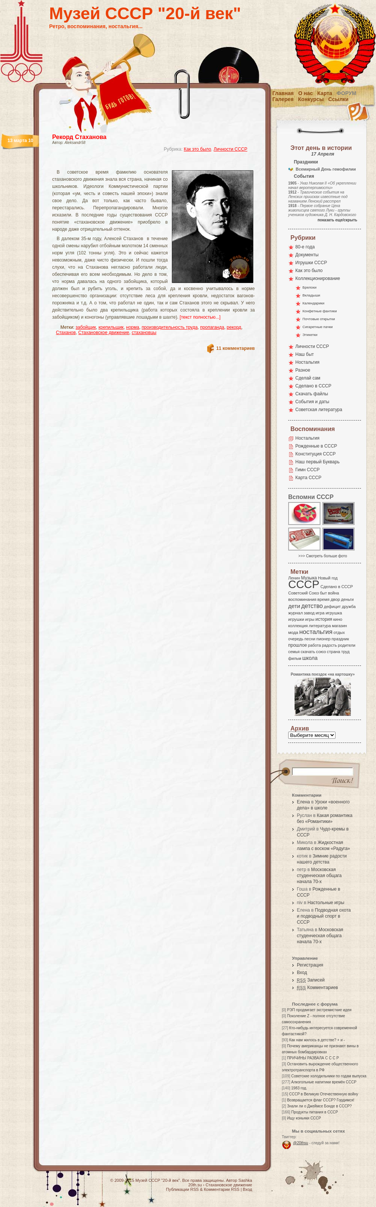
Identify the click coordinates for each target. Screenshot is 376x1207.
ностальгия (315, 631)
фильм (294, 658)
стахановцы (144, 332)
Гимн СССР (307, 469)
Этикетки (309, 335)
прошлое (297, 645)
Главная (283, 93)
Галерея (283, 99)
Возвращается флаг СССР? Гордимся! (320, 1100)
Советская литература (318, 409)
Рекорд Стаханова (79, 137)
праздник (340, 639)
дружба (349, 606)
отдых (339, 632)
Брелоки (309, 287)
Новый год (327, 578)
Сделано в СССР (313, 386)
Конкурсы (310, 99)
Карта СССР (308, 477)
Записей (311, 980)
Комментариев (317, 987)
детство (312, 605)
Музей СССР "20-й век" (145, 13)
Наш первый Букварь (317, 461)
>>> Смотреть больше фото (322, 556)
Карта (324, 93)
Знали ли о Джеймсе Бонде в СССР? (319, 1106)
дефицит (332, 606)
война (333, 593)
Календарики (313, 303)
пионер (323, 639)
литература (320, 625)
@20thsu (300, 1143)
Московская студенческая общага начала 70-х (319, 875)
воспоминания (302, 599)
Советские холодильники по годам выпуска (328, 1076)
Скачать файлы (311, 393)
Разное (302, 370)
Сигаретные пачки (317, 327)
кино (337, 619)
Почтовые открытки (318, 319)
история (324, 619)
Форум (346, 93)
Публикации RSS (182, 1189)
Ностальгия (307, 362)
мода (293, 632)
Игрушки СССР (311, 262)
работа (314, 645)
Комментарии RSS (221, 1189)
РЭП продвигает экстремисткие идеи (319, 1010)
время (323, 599)
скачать (308, 651)
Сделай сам (307, 378)
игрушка (334, 613)
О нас (305, 93)
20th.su (195, 1185)
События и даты (312, 401)
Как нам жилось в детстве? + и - (317, 1040)
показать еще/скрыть (337, 220)
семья (293, 651)
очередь (296, 639)
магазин (339, 625)
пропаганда (212, 327)
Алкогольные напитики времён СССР (323, 1082)
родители (346, 645)
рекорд (234, 327)
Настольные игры (325, 902)
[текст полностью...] (200, 317)
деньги (347, 599)
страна (333, 651)
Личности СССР (230, 149)
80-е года (305, 247)
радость (329, 645)
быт (323, 593)
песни (309, 639)
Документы (307, 254)
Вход (302, 972)
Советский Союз (303, 593)
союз (321, 651)
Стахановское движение (103, 332)
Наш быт (304, 354)
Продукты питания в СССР (314, 1112)
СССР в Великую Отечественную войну (323, 1094)
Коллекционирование (317, 278)
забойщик (86, 327)
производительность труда (170, 327)
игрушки (296, 619)
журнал (295, 613)
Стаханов (66, 332)
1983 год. (299, 1088)
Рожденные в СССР (316, 446)
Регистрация (310, 965)
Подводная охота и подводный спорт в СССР (324, 916)
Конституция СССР (315, 454)
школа (309, 658)
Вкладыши (311, 295)
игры (309, 619)
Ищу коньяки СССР (304, 1118)
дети (294, 606)
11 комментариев (235, 348)
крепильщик (110, 327)
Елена (303, 802)
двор (335, 599)
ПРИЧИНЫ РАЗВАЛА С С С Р (313, 1058)
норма (132, 327)
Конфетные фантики (319, 311)
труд (345, 651)
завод (309, 613)
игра (320, 612)
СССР (303, 584)
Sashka (245, 1180)
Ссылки (338, 99)
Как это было (197, 149)
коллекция (298, 625)
